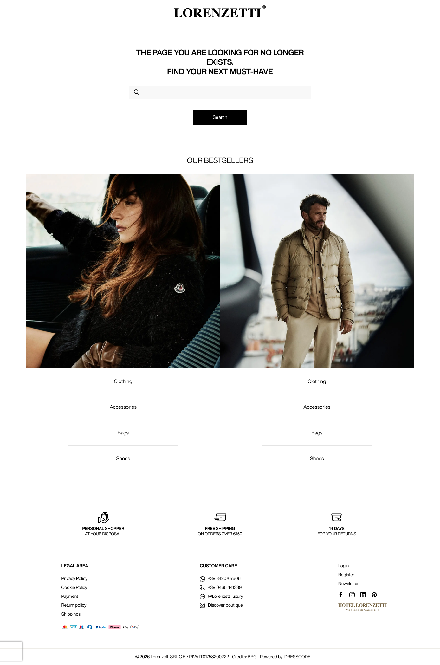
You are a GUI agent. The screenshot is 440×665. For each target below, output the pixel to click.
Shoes (123, 458)
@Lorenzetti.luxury (221, 596)
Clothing (123, 381)
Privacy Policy (74, 578)
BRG (252, 657)
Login (343, 566)
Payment (69, 596)
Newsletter (348, 583)
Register (346, 574)
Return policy (74, 605)
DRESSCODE (297, 657)
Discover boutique (221, 605)
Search (220, 117)
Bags (123, 432)
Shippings (71, 614)
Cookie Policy (74, 587)
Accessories (123, 406)
